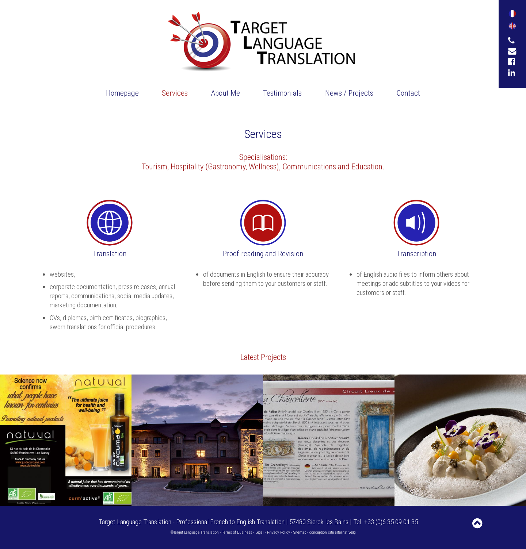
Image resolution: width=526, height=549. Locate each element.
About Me (225, 92)
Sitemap (299, 532)
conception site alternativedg (332, 532)
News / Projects (349, 92)
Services (175, 92)
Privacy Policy (278, 532)
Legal (259, 532)
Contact (408, 92)
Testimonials (282, 92)
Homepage (122, 92)
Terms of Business (237, 532)
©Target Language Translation (195, 532)
